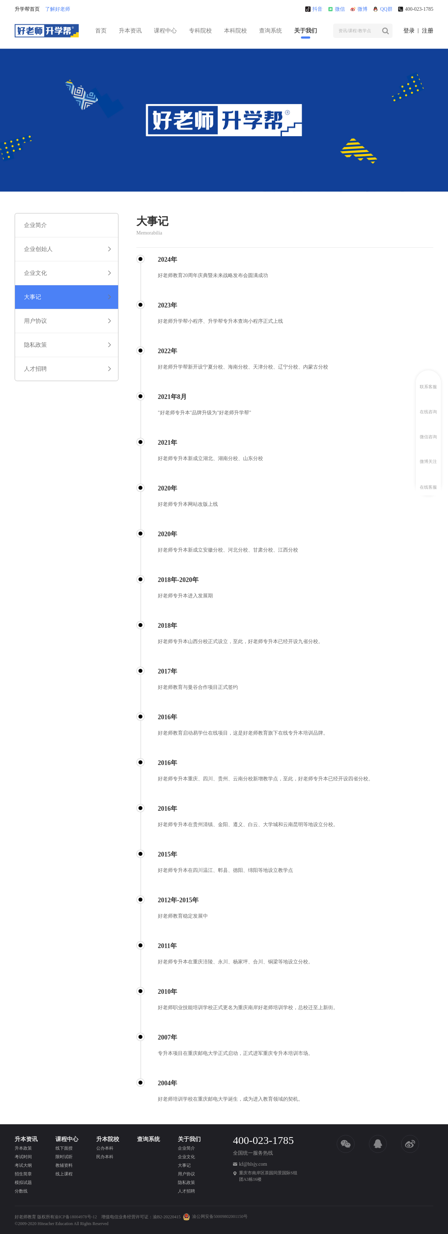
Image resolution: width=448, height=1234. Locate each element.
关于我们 (305, 31)
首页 (101, 31)
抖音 (313, 9)
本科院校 (235, 31)
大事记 (184, 1165)
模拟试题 (23, 1182)
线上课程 (64, 1173)
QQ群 (382, 9)
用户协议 (186, 1173)
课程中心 (165, 31)
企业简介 (186, 1148)
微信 (336, 9)
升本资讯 (130, 31)
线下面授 (64, 1148)
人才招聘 (186, 1191)
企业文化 (186, 1156)
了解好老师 (57, 9)
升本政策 (23, 1148)
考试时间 (23, 1156)
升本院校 (107, 1139)
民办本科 (104, 1156)
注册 (427, 31)
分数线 (21, 1191)
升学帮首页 (27, 9)
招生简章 (23, 1173)
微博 (358, 9)
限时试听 (64, 1156)
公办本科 (104, 1148)
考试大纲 (23, 1165)
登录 (409, 31)
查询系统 (270, 31)
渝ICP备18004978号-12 (75, 1216)
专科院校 (200, 31)
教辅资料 (64, 1165)
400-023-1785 (415, 9)
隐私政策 (186, 1182)
